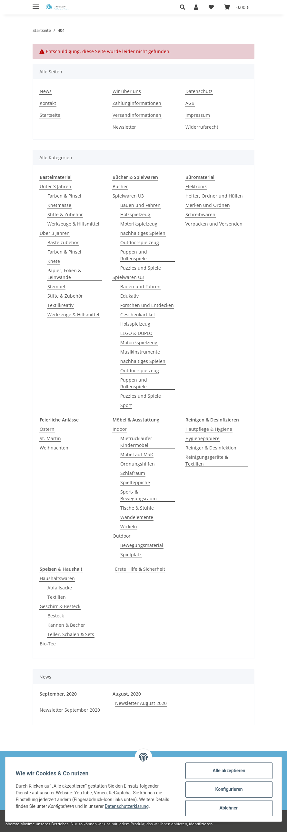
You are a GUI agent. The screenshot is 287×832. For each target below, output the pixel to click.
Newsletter (124, 127)
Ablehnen (228, 807)
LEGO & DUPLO (136, 333)
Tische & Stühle (137, 508)
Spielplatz (131, 554)
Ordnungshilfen (137, 464)
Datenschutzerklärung (127, 806)
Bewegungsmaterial (141, 545)
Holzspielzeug (135, 214)
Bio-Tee (48, 644)
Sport (126, 405)
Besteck (55, 616)
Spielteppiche (135, 482)
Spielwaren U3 (128, 196)
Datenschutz (199, 91)
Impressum (197, 115)
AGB (189, 103)
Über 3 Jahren (55, 233)
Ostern (47, 429)
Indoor (120, 429)
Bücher (120, 186)
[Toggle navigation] (36, 4)
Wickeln (128, 526)
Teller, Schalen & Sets (70, 634)
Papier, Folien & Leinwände (64, 273)
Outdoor (122, 536)
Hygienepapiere (202, 438)
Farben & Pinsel (64, 196)
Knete (53, 261)
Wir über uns (127, 91)
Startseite (50, 115)
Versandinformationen (137, 115)
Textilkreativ (60, 305)
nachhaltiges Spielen (142, 233)
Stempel (56, 286)
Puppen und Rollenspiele (133, 255)
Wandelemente (136, 517)
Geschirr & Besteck (60, 606)
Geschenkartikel (137, 314)
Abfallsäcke (59, 588)
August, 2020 (127, 694)
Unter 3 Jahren (55, 186)
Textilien (56, 597)
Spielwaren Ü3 (128, 277)
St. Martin (50, 438)
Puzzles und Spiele (140, 268)
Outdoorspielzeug (139, 242)
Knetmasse (59, 205)
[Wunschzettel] (211, 7)
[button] (184, 7)
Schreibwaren (200, 214)
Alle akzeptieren (229, 770)
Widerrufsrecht (201, 127)
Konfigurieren (228, 789)
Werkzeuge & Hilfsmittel (73, 224)
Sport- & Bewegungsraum (138, 495)
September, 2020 (58, 694)
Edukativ (129, 296)
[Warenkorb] (236, 7)
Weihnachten (54, 448)
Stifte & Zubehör (65, 214)
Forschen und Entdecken (147, 305)
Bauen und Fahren (140, 205)
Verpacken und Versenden (213, 224)
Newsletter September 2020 (70, 710)
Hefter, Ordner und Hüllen (214, 196)
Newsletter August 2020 (141, 703)
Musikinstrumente (140, 352)
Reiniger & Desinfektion (210, 448)
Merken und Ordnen (207, 205)
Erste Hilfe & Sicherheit (140, 569)
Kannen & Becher (66, 625)
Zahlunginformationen (137, 103)
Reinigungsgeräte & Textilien (206, 460)
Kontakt (48, 103)
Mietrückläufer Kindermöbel (136, 441)
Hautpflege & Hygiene (208, 429)
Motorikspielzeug (138, 224)
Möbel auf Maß (136, 454)
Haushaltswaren (57, 578)
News (46, 91)
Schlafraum (132, 473)
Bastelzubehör (63, 242)
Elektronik (196, 186)
